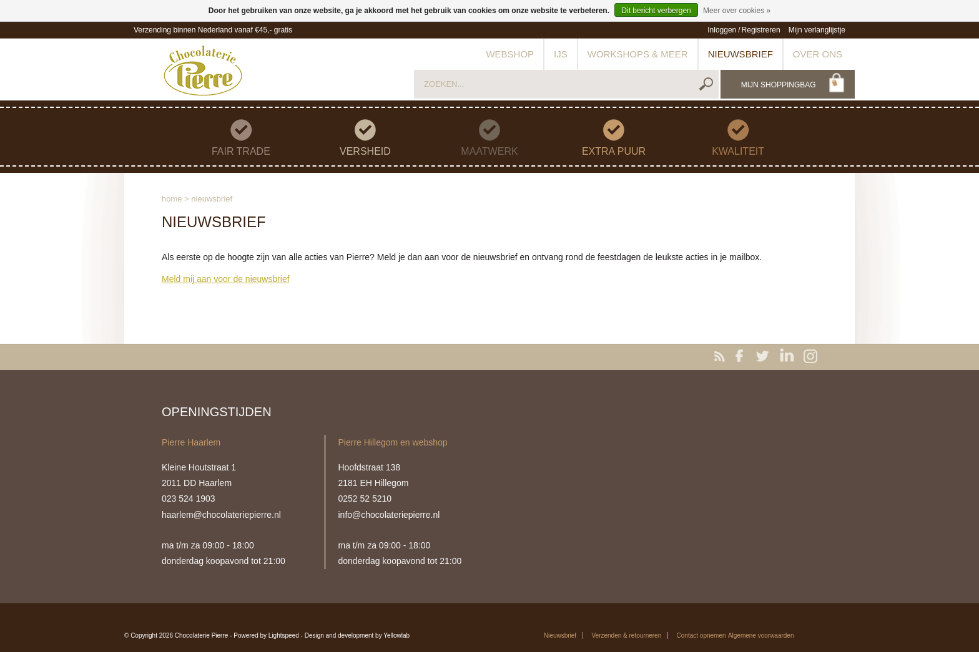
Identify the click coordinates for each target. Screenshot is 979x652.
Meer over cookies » (736, 10)
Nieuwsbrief (740, 54)
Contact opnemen (701, 635)
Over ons (817, 54)
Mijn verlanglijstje (817, 30)
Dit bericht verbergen (656, 10)
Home (172, 198)
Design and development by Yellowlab (357, 635)
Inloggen (721, 30)
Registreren (761, 30)
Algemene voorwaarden (761, 635)
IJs (561, 54)
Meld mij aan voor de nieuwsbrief (226, 279)
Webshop (510, 54)
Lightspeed (283, 635)
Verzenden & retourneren (626, 635)
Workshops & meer (638, 54)
